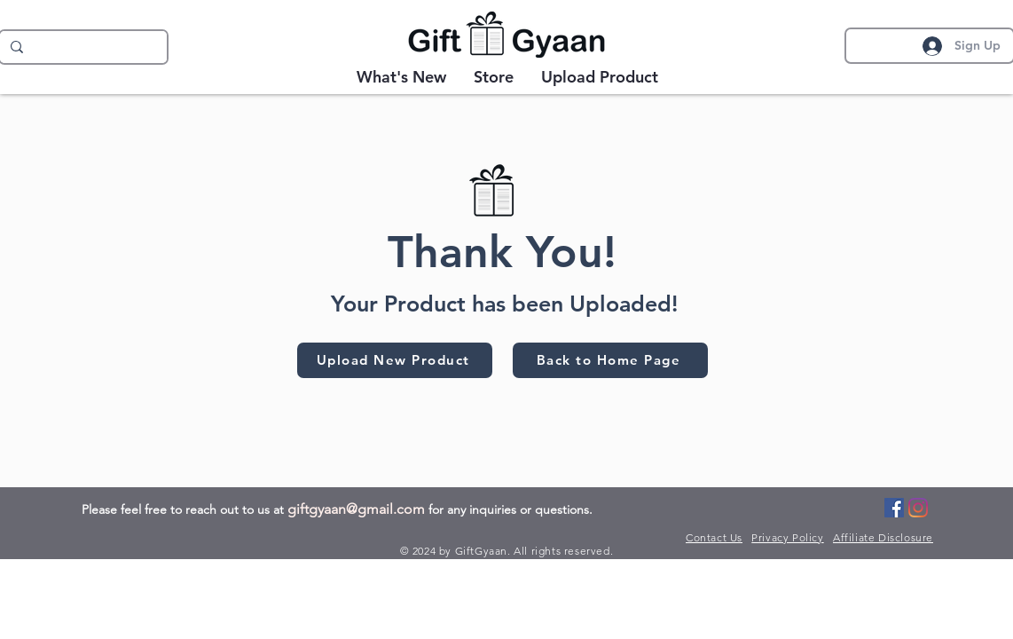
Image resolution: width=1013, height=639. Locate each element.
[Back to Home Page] (610, 360)
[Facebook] (894, 507)
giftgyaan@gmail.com (356, 509)
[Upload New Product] (394, 360)
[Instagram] (918, 507)
